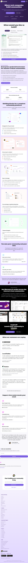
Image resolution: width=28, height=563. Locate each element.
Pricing (2, 496)
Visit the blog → (2, 467)
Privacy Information (4, 542)
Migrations (2, 502)
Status (2, 546)
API (1, 504)
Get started (23, 1)
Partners (2, 516)
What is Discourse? (4, 509)
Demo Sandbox (3, 524)
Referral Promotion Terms (5, 548)
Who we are (3, 510)
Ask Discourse (3, 521)
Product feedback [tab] (20, 30)
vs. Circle (2, 530)
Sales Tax (2, 547)
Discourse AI (3, 501)
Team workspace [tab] (13, 30)
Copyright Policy (3, 543)
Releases (2, 526)
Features (2, 497)
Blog (2, 513)
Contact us (2, 525)
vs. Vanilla (2, 537)
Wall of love (3, 515)
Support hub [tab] (7, 30)
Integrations (3, 503)
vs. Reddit (2, 535)
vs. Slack (2, 536)
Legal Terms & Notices (4, 541)
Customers (2, 514)
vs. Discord (3, 531)
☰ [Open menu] (26, 1)
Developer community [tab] (14, 32)
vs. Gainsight (3, 532)
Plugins (2, 498)
